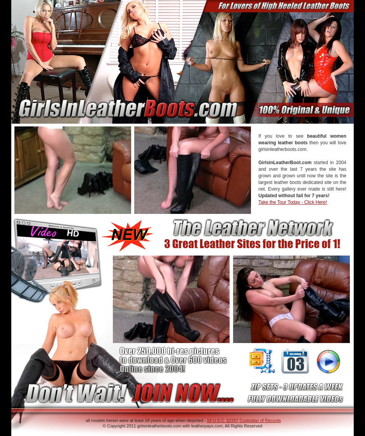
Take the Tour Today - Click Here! (292, 202)
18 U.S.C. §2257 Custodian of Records (244, 420)
